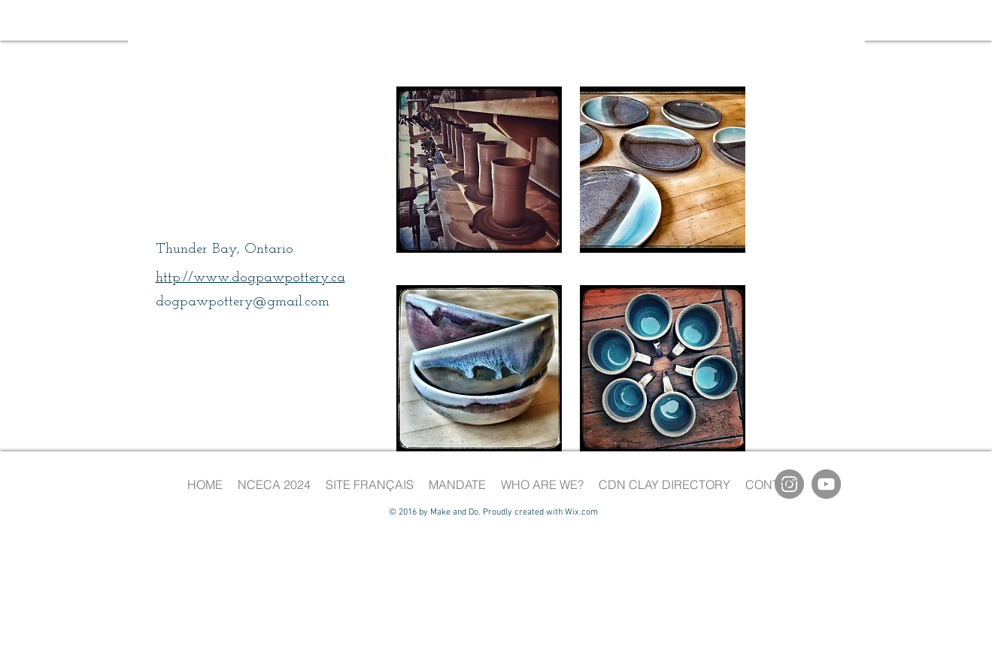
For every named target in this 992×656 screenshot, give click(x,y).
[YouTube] (826, 484)
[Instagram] (789, 484)
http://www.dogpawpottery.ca (250, 278)
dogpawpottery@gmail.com (242, 302)
